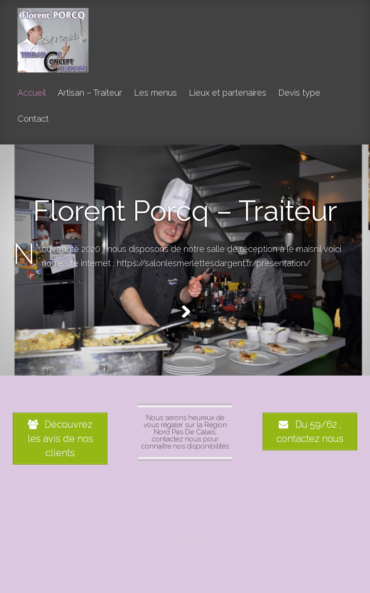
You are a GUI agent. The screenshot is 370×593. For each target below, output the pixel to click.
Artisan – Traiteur (90, 93)
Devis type (299, 93)
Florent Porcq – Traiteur (185, 210)
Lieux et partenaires (227, 93)
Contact (33, 119)
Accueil (32, 93)
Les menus (155, 93)
